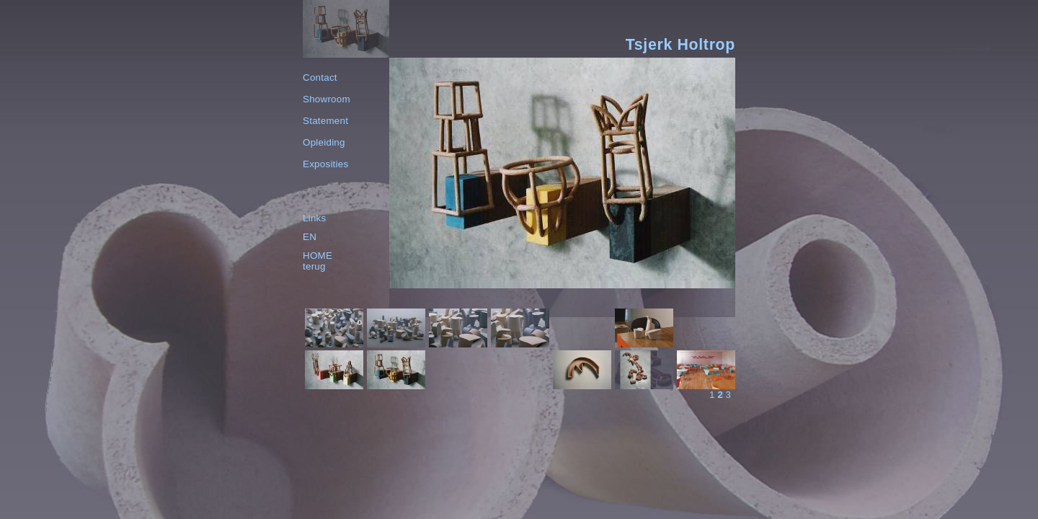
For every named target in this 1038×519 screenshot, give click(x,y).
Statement (325, 120)
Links (314, 218)
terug (314, 266)
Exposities (325, 164)
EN (309, 236)
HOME (317, 255)
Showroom (326, 99)
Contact (320, 77)
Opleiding (324, 142)
